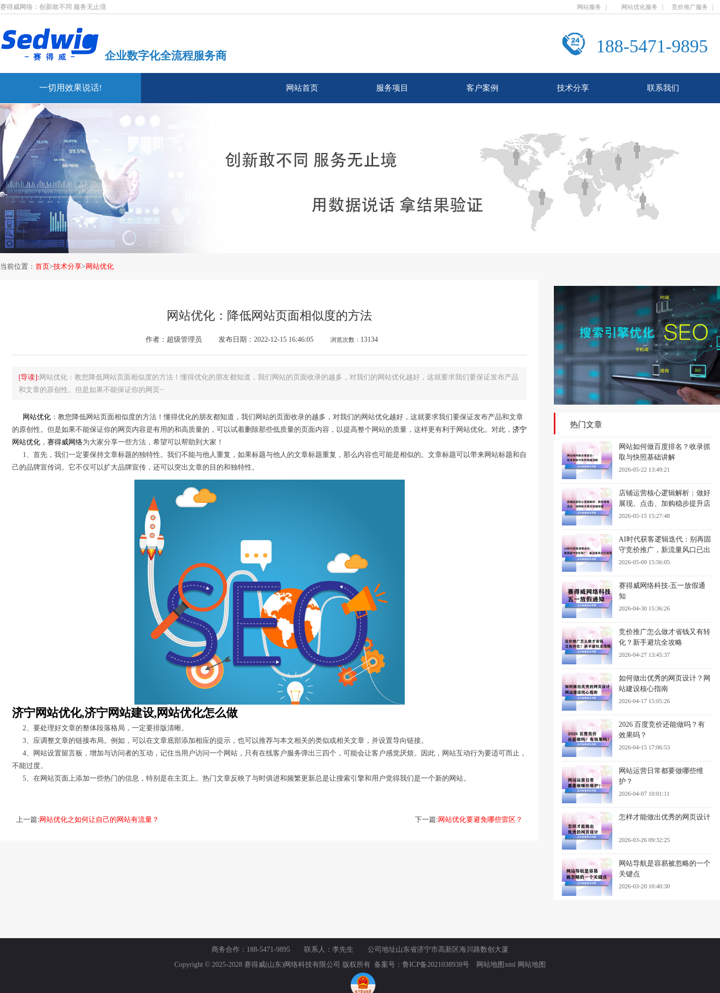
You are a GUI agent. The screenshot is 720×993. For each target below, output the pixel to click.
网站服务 (589, 7)
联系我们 (663, 88)
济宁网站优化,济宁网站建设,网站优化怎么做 (125, 713)
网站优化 (100, 266)
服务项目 (392, 88)
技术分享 (573, 88)
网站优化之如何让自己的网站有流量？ (99, 819)
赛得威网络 (65, 442)
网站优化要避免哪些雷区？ (480, 819)
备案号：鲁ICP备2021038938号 (422, 964)
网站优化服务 (639, 7)
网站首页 (302, 88)
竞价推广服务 (690, 7)
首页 (42, 266)
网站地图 (532, 964)
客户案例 (482, 88)
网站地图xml (496, 964)
